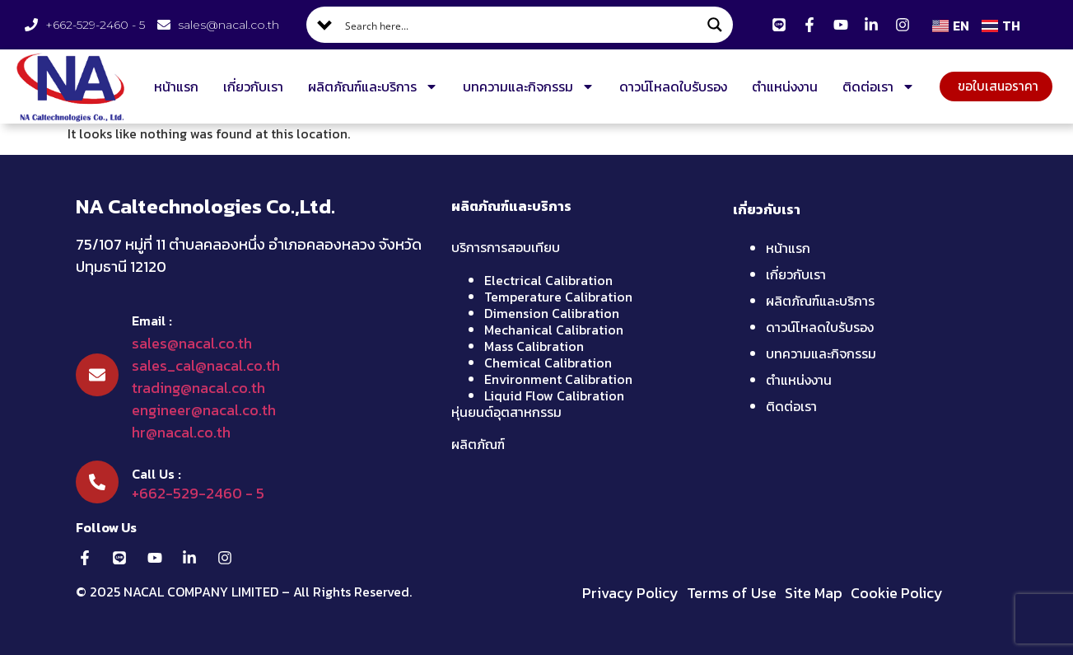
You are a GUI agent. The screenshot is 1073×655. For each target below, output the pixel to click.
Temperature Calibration (558, 296)
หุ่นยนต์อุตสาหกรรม (506, 412)
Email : (152, 320)
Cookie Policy (897, 593)
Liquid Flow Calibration (554, 395)
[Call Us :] (97, 482)
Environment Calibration (558, 379)
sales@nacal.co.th (192, 343)
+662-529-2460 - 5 (198, 493)
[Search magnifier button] (714, 24)
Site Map (813, 593)
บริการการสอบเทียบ (505, 247)
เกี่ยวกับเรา (249, 86)
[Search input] (520, 24)
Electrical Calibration (548, 280)
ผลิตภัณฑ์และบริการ (369, 86)
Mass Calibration (534, 346)
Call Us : (156, 474)
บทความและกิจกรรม (524, 86)
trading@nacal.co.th (198, 388)
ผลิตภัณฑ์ (478, 444)
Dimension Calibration (551, 313)
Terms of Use (732, 593)
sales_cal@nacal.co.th (206, 365)
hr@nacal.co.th (181, 432)
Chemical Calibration (548, 362)
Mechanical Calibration (553, 329)
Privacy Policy (630, 593)
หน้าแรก (172, 86)
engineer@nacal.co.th (204, 410)
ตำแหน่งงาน (781, 86)
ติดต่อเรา (874, 86)
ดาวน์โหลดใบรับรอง (669, 86)
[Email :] (97, 374)
